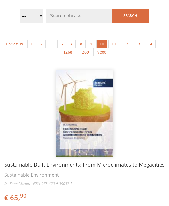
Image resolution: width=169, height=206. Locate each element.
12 (126, 44)
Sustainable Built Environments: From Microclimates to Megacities (84, 164)
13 (138, 44)
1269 (84, 52)
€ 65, (15, 197)
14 (150, 44)
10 (102, 44)
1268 (67, 52)
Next (101, 52)
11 (114, 44)
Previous (14, 44)
